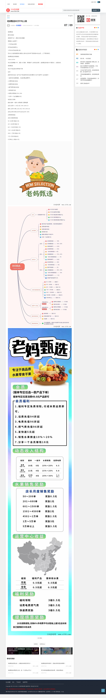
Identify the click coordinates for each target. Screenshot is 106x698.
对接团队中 (16, 25)
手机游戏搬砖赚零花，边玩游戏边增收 (89, 75)
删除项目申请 (42, 695)
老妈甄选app (42, 644)
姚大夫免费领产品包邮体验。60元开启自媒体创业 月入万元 (89, 66)
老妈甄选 (35, 644)
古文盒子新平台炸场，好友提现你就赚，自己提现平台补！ (89, 71)
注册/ (92, 2)
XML (13, 686)
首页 (7, 2)
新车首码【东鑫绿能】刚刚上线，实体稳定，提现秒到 (89, 62)
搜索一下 (96, 7)
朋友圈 (13, 2)
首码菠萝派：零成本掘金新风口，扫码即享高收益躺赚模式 (89, 79)
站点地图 (8, 686)
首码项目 (20, 2)
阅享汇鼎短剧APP (85, 83)
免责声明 (25, 686)
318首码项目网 (21, 690)
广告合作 (18, 686)
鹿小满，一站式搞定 (85, 58)
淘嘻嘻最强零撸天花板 (86, 54)
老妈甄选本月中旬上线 (28, 11)
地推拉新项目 (29, 2)
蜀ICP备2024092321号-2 (12, 695)
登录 (95, 2)
